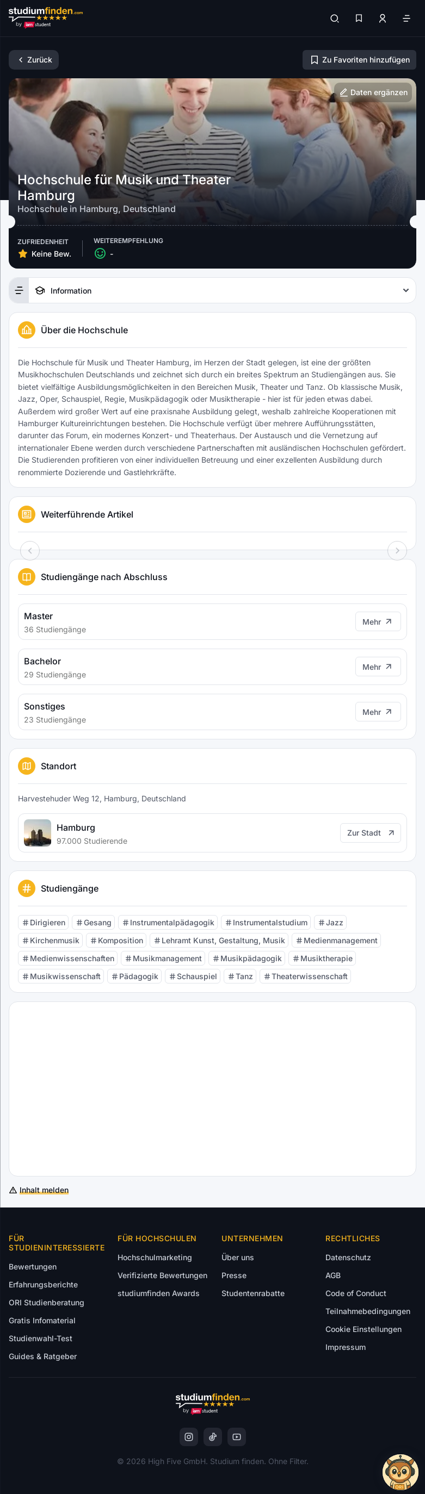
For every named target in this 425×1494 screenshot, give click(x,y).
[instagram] (189, 1437)
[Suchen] (334, 18)
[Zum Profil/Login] (382, 18)
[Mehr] (378, 621)
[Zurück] (34, 60)
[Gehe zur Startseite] (46, 18)
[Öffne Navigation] (406, 18)
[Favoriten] (358, 18)
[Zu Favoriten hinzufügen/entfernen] (359, 60)
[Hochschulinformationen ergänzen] (373, 92)
